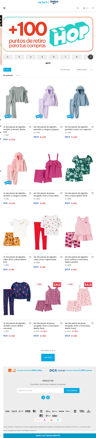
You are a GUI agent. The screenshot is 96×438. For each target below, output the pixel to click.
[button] (78, 8)
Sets (18, 76)
